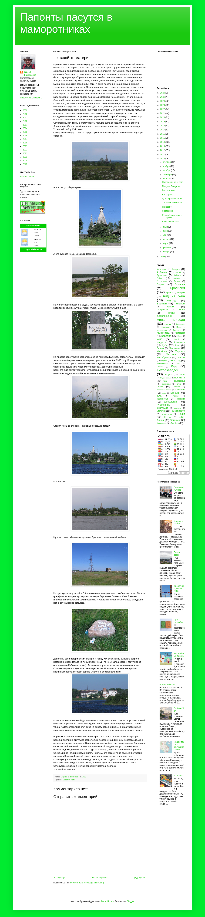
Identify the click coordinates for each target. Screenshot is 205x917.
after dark (174, 423)
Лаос (177, 345)
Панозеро (167, 207)
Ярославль (162, 423)
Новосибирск (162, 363)
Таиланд (174, 392)
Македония (174, 348)
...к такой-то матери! (172, 202)
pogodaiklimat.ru (33, 249)
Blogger (130, 901)
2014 (25, 128)
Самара (176, 387)
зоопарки (165, 327)
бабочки (177, 275)
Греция (181, 309)
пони (165, 381)
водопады (172, 300)
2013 (25, 125)
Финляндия (162, 408)
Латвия (160, 348)
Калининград (163, 333)
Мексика (171, 354)
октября (167, 170)
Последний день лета (172, 182)
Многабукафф (164, 357)
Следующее (60, 877)
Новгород (175, 360)
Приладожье (179, 381)
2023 (25, 157)
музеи (164, 360)
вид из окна (174, 296)
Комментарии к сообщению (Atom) (87, 882)
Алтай (178, 272)
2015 (25, 132)
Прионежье (166, 384)
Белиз (177, 281)
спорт (164, 393)
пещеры (168, 374)
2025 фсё (178, 775)
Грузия (171, 313)
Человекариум (178, 411)
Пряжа (178, 384)
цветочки (161, 411)
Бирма (160, 284)
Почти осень (177, 553)
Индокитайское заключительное (179, 746)
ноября (166, 166)
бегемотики (162, 281)
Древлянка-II (164, 315)
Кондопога (162, 342)
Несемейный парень (179, 654)
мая (165, 235)
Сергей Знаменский (30, 73)
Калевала (177, 330)
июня (165, 231)
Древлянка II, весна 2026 (179, 588)
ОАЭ (178, 363)
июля (165, 227)
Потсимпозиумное (179, 488)
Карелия (66, 780)
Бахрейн (176, 278)
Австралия (161, 269)
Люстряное (167, 211)
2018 (25, 142)
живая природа (171, 319)
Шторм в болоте (167, 684)
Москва (181, 357)
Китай (176, 339)
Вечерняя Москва (170, 221)
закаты (167, 324)
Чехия (181, 414)
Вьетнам (162, 303)
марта (166, 243)
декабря (167, 162)
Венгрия (181, 292)
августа (166, 178)
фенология (170, 401)
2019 (25, 146)
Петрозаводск (33, 225)
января (166, 251)
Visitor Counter (27, 176)
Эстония (175, 420)
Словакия (180, 389)
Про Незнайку (178, 621)
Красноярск (179, 342)
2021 (25, 150)
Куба (165, 345)
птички (160, 386)
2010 (25, 114)
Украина (181, 399)
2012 (25, 121)
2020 (162, 117)
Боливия (180, 284)
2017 (25, 139)
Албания (162, 272)
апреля (166, 239)
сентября (167, 174)
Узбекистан (162, 399)
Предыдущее (139, 877)
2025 (25, 164)
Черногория (166, 414)
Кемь (73, 780)
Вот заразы (167, 194)
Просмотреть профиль (31, 97)
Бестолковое (168, 190)
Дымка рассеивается (172, 198)
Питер (182, 374)
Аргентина (162, 275)
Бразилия (177, 288)
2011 (25, 117)
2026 (162, 93)
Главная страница (99, 877)
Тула (159, 396)
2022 (25, 153)
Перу (174, 366)
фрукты (177, 408)
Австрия (176, 269)
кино (159, 339)
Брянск (169, 292)
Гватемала (179, 304)
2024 (25, 160)
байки (160, 278)
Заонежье (180, 324)
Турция (175, 396)
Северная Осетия (164, 390)
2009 (25, 110)
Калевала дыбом (178, 522)
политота (179, 377)
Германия (170, 306)
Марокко (180, 351)
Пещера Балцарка (171, 186)
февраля (167, 247)
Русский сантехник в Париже (172, 216)
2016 (25, 135)
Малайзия (162, 351)
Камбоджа (180, 333)
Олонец (160, 367)
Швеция (167, 417)
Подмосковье (165, 378)
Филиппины (163, 404)
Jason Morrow (107, 901)
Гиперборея (163, 309)
